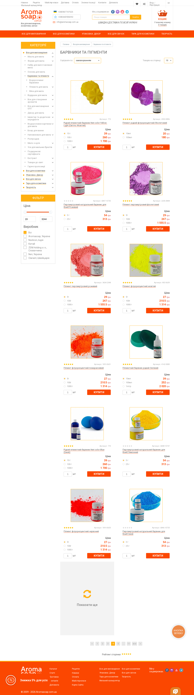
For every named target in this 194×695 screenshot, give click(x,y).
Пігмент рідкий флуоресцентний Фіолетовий (145, 123)
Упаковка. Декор (107, 673)
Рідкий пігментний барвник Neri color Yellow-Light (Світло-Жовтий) (85, 124)
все (134, 644)
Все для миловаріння (109, 669)
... (123, 644)
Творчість (126, 677)
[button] (87, 60)
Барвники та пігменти (102, 44)
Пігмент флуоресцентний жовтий (139, 286)
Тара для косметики (108, 677)
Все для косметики (131, 669)
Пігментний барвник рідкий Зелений (140, 368)
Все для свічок (129, 673)
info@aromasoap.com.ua (67, 22)
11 (129, 644)
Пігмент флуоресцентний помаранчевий (84, 368)
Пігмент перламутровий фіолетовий (141, 204)
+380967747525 (65, 12)
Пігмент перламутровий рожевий (80, 286)
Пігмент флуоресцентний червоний (81, 531)
